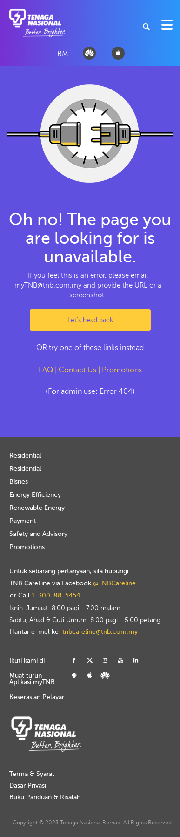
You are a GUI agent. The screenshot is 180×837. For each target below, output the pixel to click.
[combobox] (146, 26)
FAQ (46, 370)
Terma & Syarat (31, 773)
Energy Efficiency (35, 494)
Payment (22, 520)
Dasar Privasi (27, 785)
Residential (25, 455)
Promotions (122, 370)
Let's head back (90, 319)
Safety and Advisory (38, 533)
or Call (45, 595)
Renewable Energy (37, 507)
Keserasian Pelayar (36, 696)
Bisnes (18, 481)
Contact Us (77, 370)
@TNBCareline (114, 583)
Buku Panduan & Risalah (44, 797)
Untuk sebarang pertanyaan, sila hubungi (68, 571)
